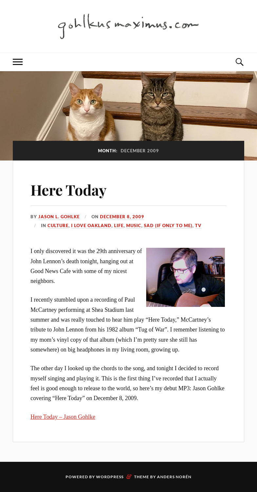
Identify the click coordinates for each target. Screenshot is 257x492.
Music (133, 225)
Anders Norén (174, 476)
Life (119, 225)
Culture (58, 225)
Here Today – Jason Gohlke (62, 417)
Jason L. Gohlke (59, 216)
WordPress (110, 476)
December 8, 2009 (122, 216)
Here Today (68, 189)
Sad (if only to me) (168, 225)
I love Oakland (91, 225)
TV (198, 225)
